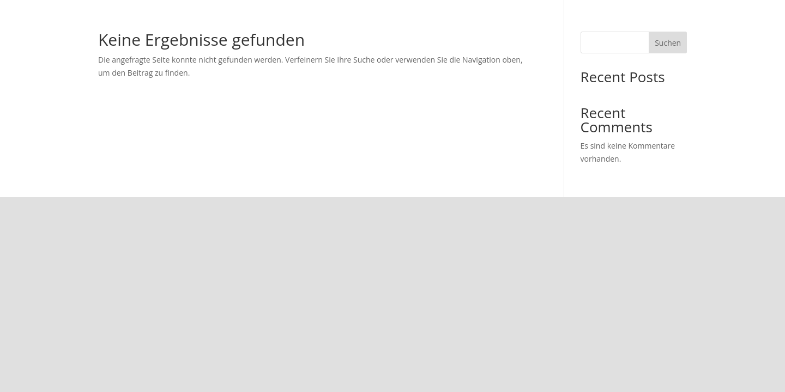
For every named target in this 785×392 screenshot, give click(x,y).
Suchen (668, 43)
